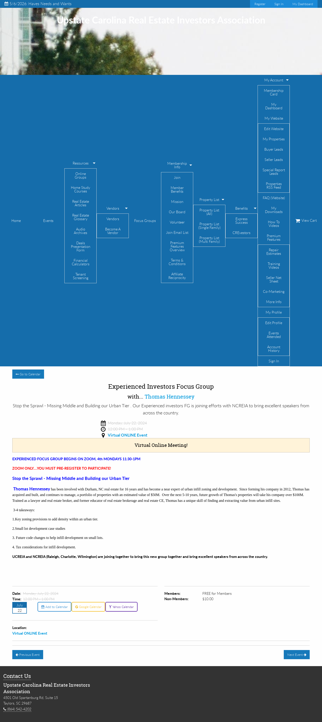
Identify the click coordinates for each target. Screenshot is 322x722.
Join (177, 177)
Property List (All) (209, 212)
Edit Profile (273, 322)
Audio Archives (80, 231)
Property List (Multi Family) (209, 239)
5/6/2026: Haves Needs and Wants (38, 3)
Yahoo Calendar (121, 607)
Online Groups (80, 175)
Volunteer (177, 222)
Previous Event (28, 654)
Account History (273, 348)
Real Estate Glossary (80, 217)
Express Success (241, 220)
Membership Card (274, 92)
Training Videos (274, 265)
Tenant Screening (80, 276)
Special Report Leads (274, 171)
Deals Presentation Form (80, 247)
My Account (273, 80)
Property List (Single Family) (209, 226)
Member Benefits (177, 189)
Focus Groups (145, 220)
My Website (274, 118)
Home (16, 220)
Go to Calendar (28, 374)
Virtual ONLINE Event (127, 435)
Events (48, 220)
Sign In (279, 4)
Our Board (177, 211)
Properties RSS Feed (274, 185)
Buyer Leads (273, 149)
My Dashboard (302, 4)
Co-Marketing (273, 291)
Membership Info (177, 165)
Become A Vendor (113, 231)
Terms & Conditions (177, 262)
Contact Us (17, 676)
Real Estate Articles (80, 203)
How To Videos (274, 224)
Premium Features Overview (177, 246)
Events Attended (274, 335)
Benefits (241, 208)
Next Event (296, 654)
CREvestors (241, 232)
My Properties (274, 139)
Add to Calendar (54, 607)
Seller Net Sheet (273, 279)
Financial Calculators (80, 262)
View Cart (306, 220)
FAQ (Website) (274, 197)
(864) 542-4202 (17, 709)
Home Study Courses (80, 189)
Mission (177, 201)
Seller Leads (274, 159)
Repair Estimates (273, 251)
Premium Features (274, 237)
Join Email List (177, 232)
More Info (274, 301)
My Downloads (274, 210)
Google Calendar (88, 607)
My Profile (274, 312)
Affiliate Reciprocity (177, 276)
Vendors (112, 208)
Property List (209, 199)
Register (259, 4)
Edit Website (274, 128)
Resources (81, 163)
